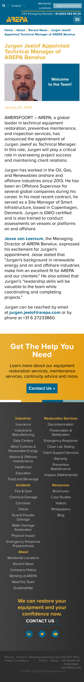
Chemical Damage (23, 497)
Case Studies (61, 497)
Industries (23, 418)
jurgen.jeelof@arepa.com (34, 312)
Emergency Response (61, 441)
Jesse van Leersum (23, 238)
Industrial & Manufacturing (23, 432)
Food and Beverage (23, 479)
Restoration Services (61, 418)
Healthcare (23, 467)
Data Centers (23, 441)
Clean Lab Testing (60, 447)
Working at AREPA (23, 576)
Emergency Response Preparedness (23, 544)
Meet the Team (23, 582)
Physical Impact (23, 536)
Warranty (60, 459)
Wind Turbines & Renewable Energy (23, 449)
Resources (60, 485)
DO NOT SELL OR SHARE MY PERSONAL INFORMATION (71, 662)
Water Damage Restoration (23, 527)
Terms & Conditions (21, 658)
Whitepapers (60, 509)
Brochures (61, 491)
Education (23, 473)
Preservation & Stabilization (61, 432)
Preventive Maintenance (61, 467)
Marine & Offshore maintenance (23, 459)
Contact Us (42, 388)
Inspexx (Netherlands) (61, 475)
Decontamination (61, 424)
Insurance (23, 424)
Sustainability (23, 588)
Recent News (23, 564)
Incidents (23, 485)
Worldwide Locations (23, 558)
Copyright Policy (54, 658)
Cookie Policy (43, 658)
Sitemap (33, 657)
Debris (23, 509)
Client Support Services (61, 453)
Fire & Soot (23, 491)
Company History (23, 570)
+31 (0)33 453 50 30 (67, 14)
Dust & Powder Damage (23, 517)
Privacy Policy (9, 658)
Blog (60, 515)
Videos (61, 503)
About (23, 552)
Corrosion (23, 503)
